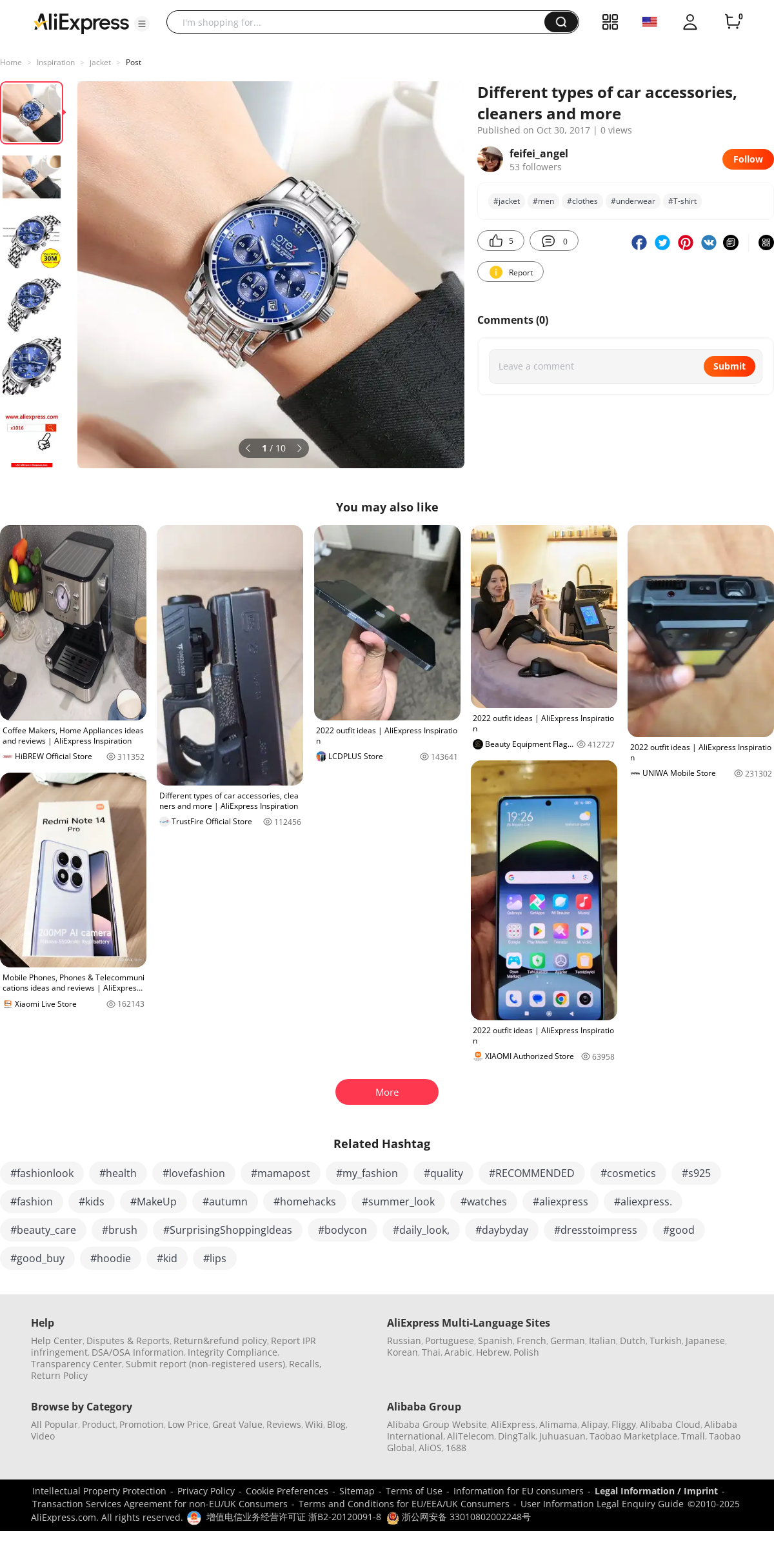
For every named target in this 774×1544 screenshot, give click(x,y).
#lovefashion (194, 1173)
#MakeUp (153, 1201)
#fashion (31, 1201)
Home (11, 62)
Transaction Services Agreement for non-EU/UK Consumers (160, 1504)
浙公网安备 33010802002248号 (458, 1516)
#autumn (225, 1201)
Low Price (188, 1424)
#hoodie (110, 1258)
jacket (100, 62)
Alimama (558, 1424)
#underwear (633, 200)
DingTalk (516, 1436)
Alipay (594, 1424)
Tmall (693, 1436)
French (531, 1340)
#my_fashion (367, 1173)
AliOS (430, 1447)
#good (679, 1230)
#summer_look (398, 1201)
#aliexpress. (643, 1201)
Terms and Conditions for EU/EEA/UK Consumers (404, 1504)
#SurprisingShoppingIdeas (227, 1230)
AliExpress (513, 1424)
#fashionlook (42, 1173)
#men (543, 200)
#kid (167, 1258)
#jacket (506, 200)
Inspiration (56, 62)
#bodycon (342, 1230)
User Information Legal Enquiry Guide (602, 1504)
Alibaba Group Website (437, 1424)
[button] (142, 24)
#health (118, 1173)
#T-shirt (682, 200)
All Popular (54, 1424)
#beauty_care (43, 1230)
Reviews (283, 1424)
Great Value (237, 1424)
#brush (119, 1230)
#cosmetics (628, 1173)
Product (98, 1424)
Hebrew (493, 1352)
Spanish (495, 1340)
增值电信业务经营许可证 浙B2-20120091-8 (293, 1516)
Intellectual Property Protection (99, 1491)
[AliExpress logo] (81, 22)
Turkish (666, 1340)
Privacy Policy (206, 1491)
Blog (336, 1424)
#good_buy (37, 1258)
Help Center (57, 1340)
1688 (456, 1447)
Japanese (705, 1340)
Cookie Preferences (287, 1491)
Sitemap (357, 1491)
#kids (91, 1201)
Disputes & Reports (128, 1340)
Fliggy (623, 1424)
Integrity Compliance (232, 1352)
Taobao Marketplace (633, 1436)
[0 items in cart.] (732, 22)
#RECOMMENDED (532, 1173)
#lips (214, 1258)
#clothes (582, 200)
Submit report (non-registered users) (205, 1364)
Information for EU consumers (518, 1491)
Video (43, 1436)
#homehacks (304, 1201)
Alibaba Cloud (670, 1424)
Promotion (141, 1424)
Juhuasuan (562, 1436)
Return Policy (59, 1375)
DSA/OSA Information (138, 1352)
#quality (443, 1173)
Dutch (633, 1340)
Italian (602, 1340)
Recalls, (305, 1364)
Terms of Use (414, 1491)
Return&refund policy (220, 1340)
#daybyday (501, 1230)
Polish (526, 1352)
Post (133, 62)
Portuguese (449, 1340)
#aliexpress (560, 1201)
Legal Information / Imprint (656, 1491)
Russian (404, 1340)
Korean (402, 1352)
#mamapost (280, 1173)
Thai (431, 1352)
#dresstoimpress (595, 1230)
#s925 (696, 1173)
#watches (484, 1201)
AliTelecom (470, 1436)
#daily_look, (421, 1230)
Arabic (458, 1352)
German (567, 1340)
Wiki (314, 1424)
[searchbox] (360, 22)
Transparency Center (76, 1364)
